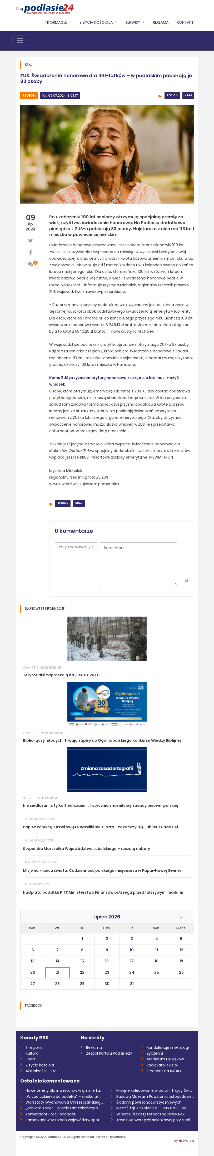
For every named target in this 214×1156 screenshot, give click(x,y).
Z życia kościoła (40, 1065)
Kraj (19, 8)
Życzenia (155, 1053)
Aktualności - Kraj (41, 1071)
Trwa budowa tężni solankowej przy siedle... (155, 1120)
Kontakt (185, 22)
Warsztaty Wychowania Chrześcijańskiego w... (64, 1102)
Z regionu (34, 1047)
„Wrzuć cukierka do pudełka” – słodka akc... (64, 1096)
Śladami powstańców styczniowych (149, 1102)
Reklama (160, 22)
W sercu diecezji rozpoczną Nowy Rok (150, 1114)
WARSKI (188, 1141)
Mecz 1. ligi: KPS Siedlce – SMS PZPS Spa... (152, 1108)
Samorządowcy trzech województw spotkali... (64, 1120)
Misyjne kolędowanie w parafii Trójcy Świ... (154, 1090)
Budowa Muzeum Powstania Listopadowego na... (155, 1096)
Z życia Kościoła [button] (96, 22)
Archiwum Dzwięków (165, 1059)
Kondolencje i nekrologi (168, 1047)
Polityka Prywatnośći (111, 1137)
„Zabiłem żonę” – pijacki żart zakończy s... (63, 1108)
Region (29, 95)
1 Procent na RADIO (164, 1071)
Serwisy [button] (133, 22)
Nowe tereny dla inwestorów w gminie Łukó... (64, 1090)
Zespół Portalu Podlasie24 (109, 1053)
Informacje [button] (56, 22)
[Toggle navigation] (19, 40)
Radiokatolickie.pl (162, 1065)
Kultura (32, 1053)
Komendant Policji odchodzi (51, 1114)
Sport (30, 1059)
